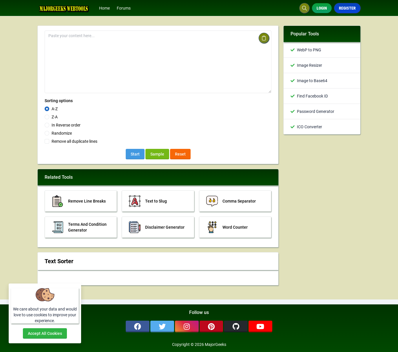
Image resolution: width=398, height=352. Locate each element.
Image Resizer (309, 65)
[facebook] (137, 326)
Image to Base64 (312, 80)
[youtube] (260, 326)
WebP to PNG (309, 50)
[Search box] (304, 8)
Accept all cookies (45, 333)
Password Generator (315, 111)
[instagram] (187, 326)
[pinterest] (211, 326)
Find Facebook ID (312, 96)
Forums (124, 8)
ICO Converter (309, 126)
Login (322, 8)
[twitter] (162, 326)
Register (347, 8)
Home (104, 8)
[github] (236, 326)
